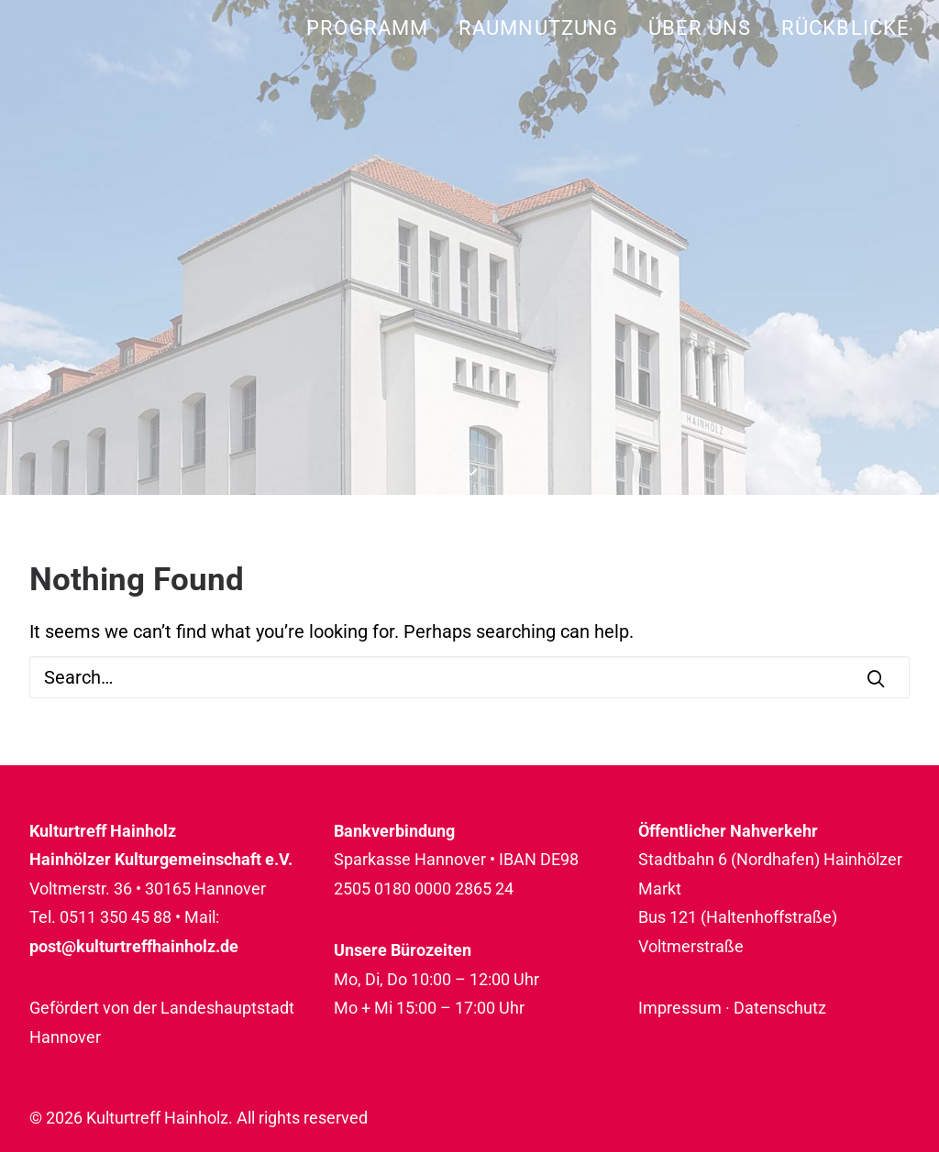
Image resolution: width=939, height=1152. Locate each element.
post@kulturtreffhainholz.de (133, 946)
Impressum (680, 1007)
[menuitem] (373, 28)
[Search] (469, 677)
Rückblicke (845, 27)
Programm (367, 27)
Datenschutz (780, 1007)
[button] (875, 678)
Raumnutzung (538, 27)
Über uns (699, 27)
